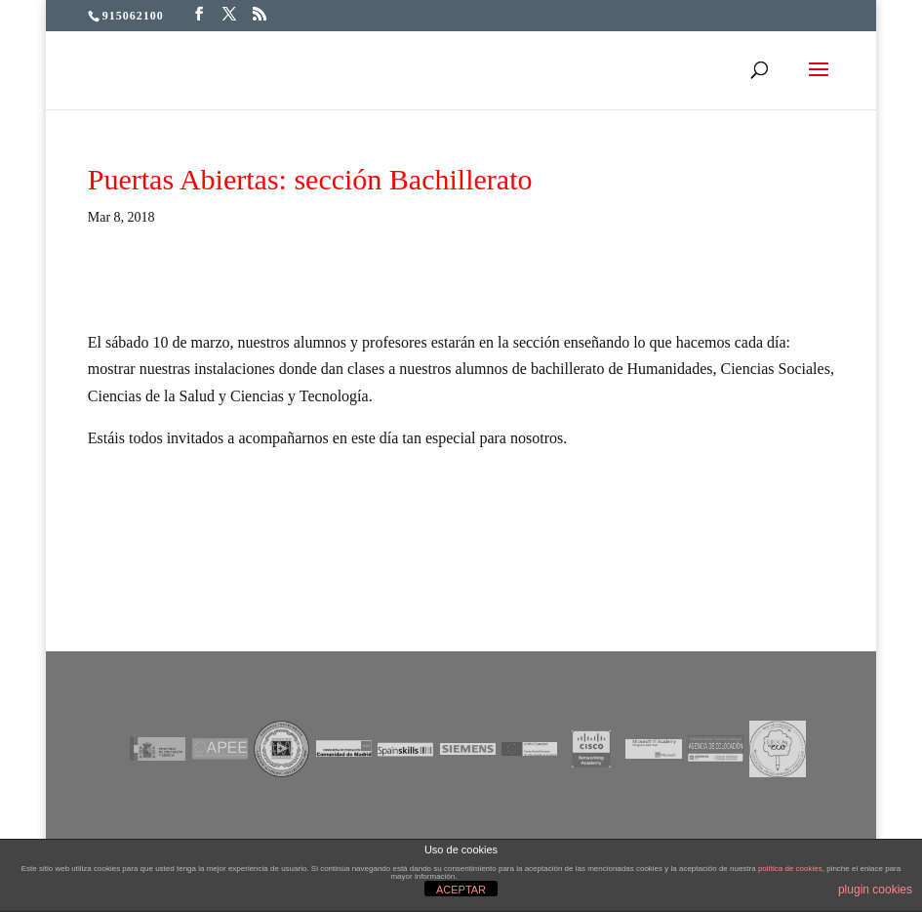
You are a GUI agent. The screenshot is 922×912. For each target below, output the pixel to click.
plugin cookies (875, 889)
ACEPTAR (461, 889)
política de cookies (790, 868)
